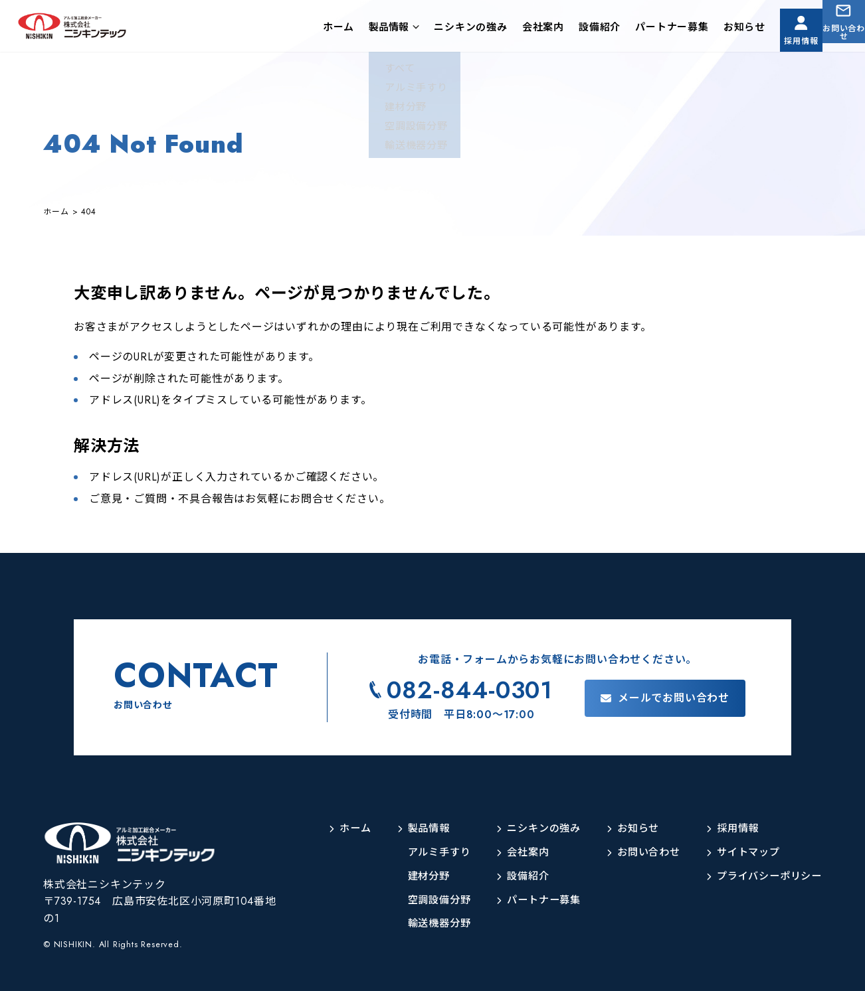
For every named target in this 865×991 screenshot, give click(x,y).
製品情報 (354, 29)
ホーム (304, 29)
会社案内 (508, 29)
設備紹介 (565, 29)
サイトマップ (743, 853)
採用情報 (775, 39)
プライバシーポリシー (766, 876)
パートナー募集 (637, 29)
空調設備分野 (422, 900)
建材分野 (411, 876)
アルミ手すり (422, 853)
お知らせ (710, 29)
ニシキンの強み (436, 29)
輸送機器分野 (422, 924)
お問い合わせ (835, 39)
